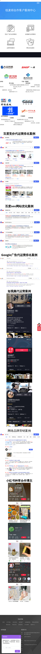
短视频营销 (27, 650)
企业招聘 (27, 653)
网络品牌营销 (35, 650)
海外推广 (21, 650)
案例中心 (33, 653)
